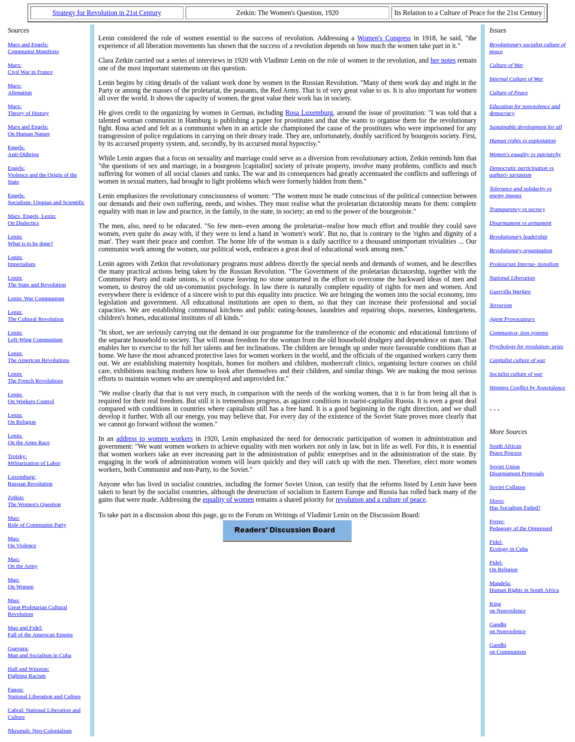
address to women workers (154, 438)
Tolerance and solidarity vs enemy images (520, 192)
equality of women (228, 499)
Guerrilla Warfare (509, 291)
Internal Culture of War (516, 78)
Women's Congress (384, 38)
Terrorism (500, 305)
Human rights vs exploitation (522, 140)
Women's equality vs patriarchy (525, 154)
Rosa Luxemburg (309, 112)
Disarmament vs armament (520, 223)
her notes (443, 60)
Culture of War (506, 65)
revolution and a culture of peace (381, 499)
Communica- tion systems (518, 332)
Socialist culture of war (515, 374)
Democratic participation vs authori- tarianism (521, 171)
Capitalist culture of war (517, 360)
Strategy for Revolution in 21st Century (106, 12)
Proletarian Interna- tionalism (524, 264)
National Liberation (512, 277)
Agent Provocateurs (512, 319)
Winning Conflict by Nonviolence (527, 387)
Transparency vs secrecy (517, 209)
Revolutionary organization (520, 250)
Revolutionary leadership (518, 236)
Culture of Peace (508, 92)
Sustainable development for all (525, 127)
